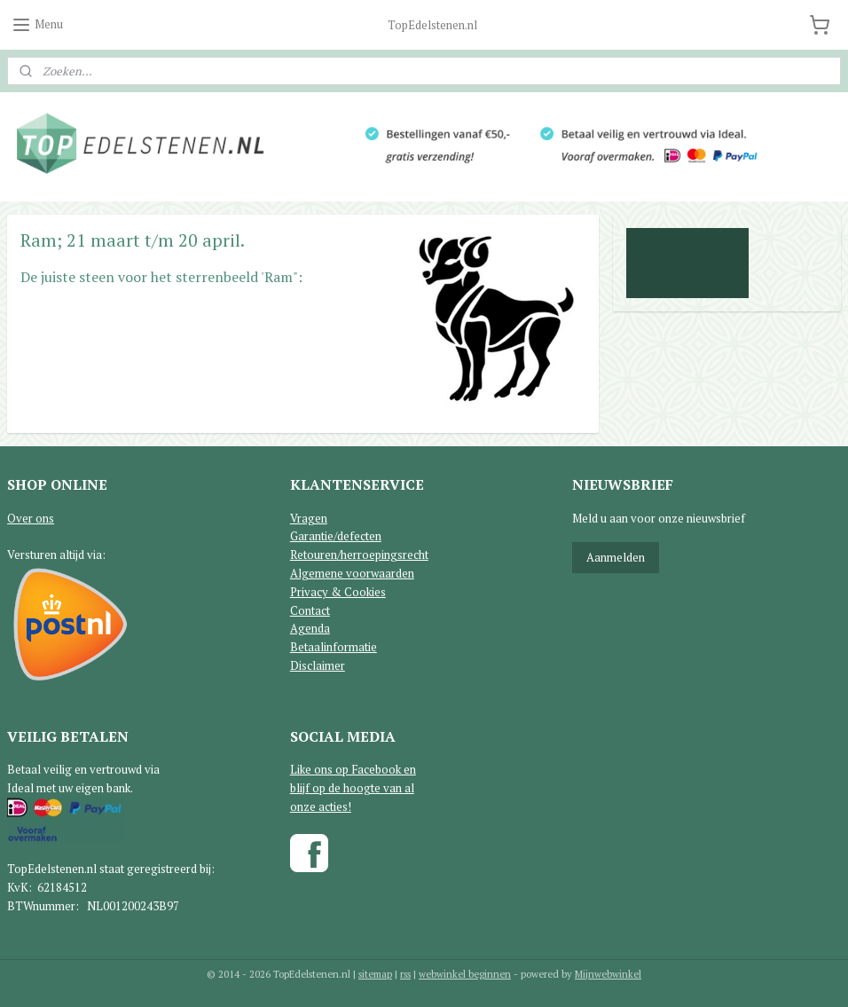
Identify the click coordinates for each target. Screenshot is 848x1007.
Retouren (313, 555)
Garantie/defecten (335, 536)
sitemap (375, 974)
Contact (310, 610)
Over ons (30, 518)
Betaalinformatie (333, 647)
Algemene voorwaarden (352, 573)
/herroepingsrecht (382, 555)
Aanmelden (615, 557)
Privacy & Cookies (338, 592)
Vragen (308, 518)
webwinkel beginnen (465, 974)
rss (405, 974)
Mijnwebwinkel (608, 974)
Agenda (310, 628)
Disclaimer (317, 665)
